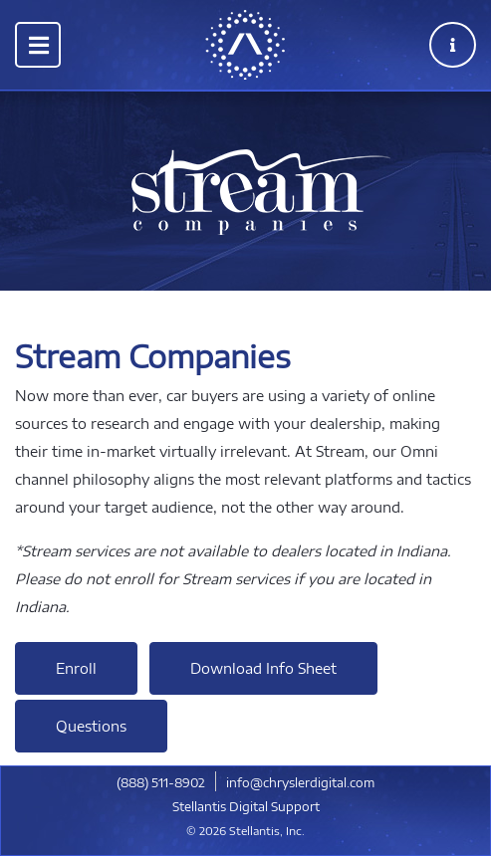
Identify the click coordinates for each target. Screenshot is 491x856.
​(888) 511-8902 (161, 782)
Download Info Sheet (263, 668)
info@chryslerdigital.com (300, 782)
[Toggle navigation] (38, 45)
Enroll (76, 668)
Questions (91, 726)
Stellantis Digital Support (246, 806)
